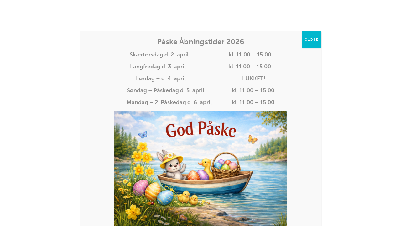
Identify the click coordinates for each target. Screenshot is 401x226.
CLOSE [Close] (311, 39)
